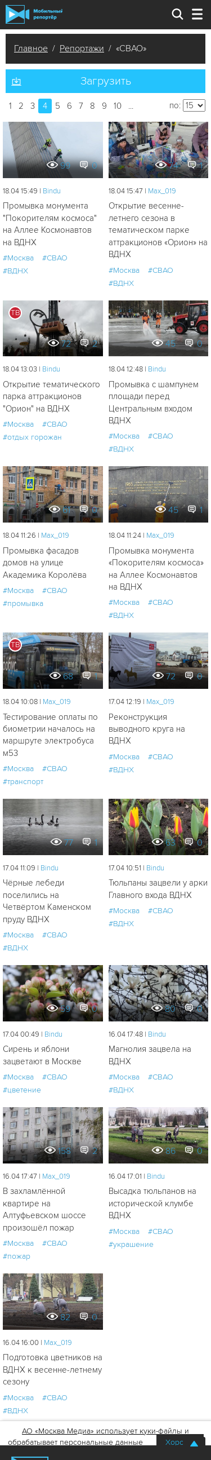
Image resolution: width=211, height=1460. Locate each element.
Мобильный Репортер (34, 14)
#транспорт (23, 781)
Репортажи (82, 48)
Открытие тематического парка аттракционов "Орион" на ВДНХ (51, 396)
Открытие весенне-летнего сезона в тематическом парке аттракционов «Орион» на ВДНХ (158, 230)
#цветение (22, 1090)
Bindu (52, 191)
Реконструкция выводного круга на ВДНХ (147, 729)
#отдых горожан (32, 437)
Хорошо (180, 1442)
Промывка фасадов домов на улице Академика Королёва (45, 563)
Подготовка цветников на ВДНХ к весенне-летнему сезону (52, 1369)
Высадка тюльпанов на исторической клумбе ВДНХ (152, 1203)
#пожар (16, 1256)
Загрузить (105, 81)
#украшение (131, 1244)
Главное (31, 48)
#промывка (23, 603)
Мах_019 (162, 191)
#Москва (18, 258)
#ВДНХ (15, 271)
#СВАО (55, 258)
